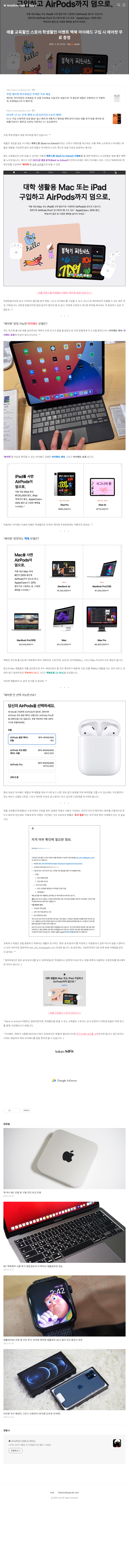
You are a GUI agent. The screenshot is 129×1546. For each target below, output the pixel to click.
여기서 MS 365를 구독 (87, 1034)
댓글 (6, 1430)
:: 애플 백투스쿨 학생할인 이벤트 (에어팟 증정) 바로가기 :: (64, 292)
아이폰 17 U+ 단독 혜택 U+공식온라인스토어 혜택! (34, 115)
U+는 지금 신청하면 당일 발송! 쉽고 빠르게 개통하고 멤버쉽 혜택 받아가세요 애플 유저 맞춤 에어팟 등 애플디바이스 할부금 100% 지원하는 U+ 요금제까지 (55, 120)
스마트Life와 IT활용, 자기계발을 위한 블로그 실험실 (29, 1444)
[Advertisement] (64, 1080)
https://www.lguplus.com (18, 110)
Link (52, 1492)
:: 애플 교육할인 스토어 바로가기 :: (64, 1013)
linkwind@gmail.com (68, 1492)
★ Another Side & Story (17, 5)
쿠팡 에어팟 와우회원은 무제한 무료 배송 (28, 94)
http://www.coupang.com (18, 90)
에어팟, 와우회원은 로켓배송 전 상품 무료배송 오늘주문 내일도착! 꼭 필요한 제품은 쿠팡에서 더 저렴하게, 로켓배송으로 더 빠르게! (55, 99)
